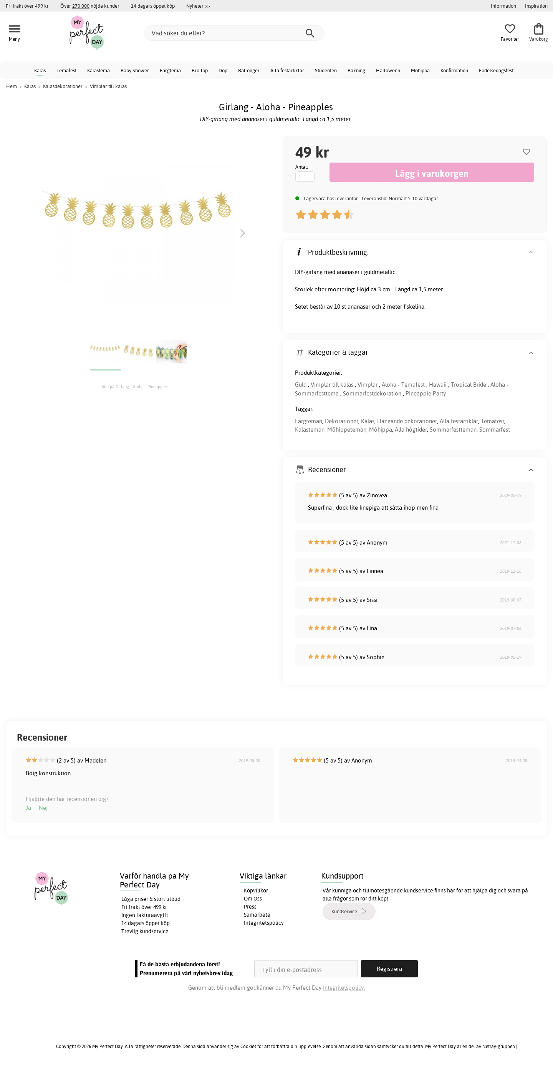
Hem (11, 86)
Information (503, 6)
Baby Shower (135, 70)
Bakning (356, 70)
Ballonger (249, 70)
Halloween (388, 70)
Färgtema (170, 70)
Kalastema (98, 70)
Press (250, 906)
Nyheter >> (198, 6)
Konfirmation (454, 70)
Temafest (66, 70)
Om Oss (253, 898)
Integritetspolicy (264, 922)
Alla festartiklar (287, 70)
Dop (223, 70)
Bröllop (200, 70)
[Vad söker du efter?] (234, 33)
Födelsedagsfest (496, 70)
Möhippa (420, 70)
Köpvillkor (256, 890)
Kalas (40, 70)
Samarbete (257, 914)
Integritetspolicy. (344, 987)
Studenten (326, 70)
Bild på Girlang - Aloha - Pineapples (134, 386)
